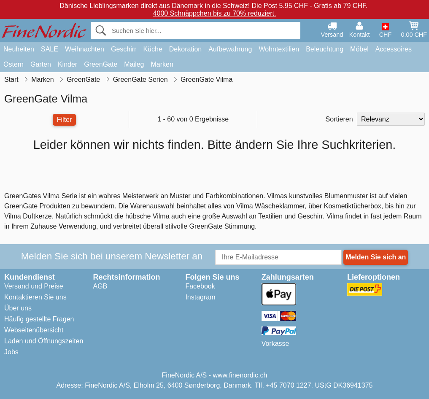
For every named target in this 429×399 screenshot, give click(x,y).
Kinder (67, 64)
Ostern (13, 64)
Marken (162, 64)
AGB (100, 286)
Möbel (359, 49)
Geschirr (123, 49)
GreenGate (100, 64)
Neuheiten (18, 49)
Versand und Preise (33, 286)
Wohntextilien (279, 49)
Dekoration (185, 49)
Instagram (200, 297)
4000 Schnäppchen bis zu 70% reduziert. (214, 13)
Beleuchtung (324, 49)
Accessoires (393, 49)
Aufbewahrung (230, 49)
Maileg (134, 64)
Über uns (18, 308)
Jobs (11, 352)
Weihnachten (84, 49)
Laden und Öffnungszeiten (43, 341)
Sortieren (339, 119)
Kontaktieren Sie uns (35, 297)
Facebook (200, 286)
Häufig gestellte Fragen (39, 319)
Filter (64, 119)
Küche (152, 49)
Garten (40, 64)
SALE (49, 49)
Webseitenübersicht (33, 330)
